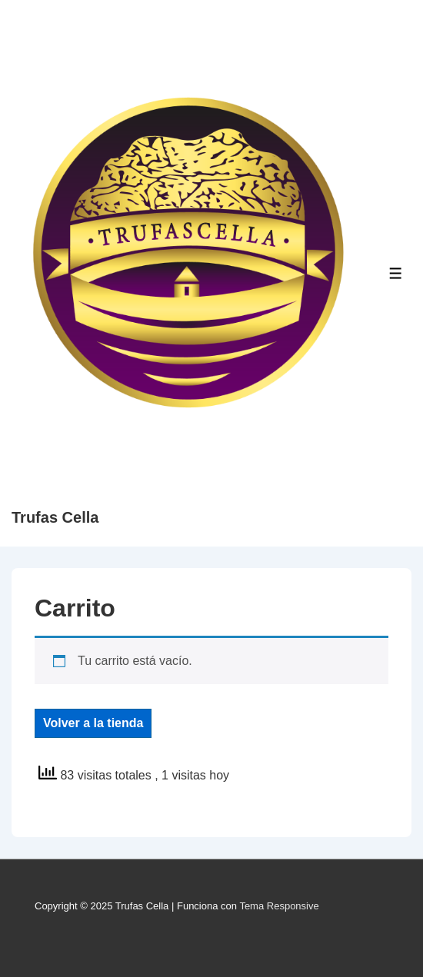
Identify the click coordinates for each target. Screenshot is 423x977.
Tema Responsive (278, 906)
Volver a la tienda (93, 722)
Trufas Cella (55, 517)
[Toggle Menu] (395, 273)
